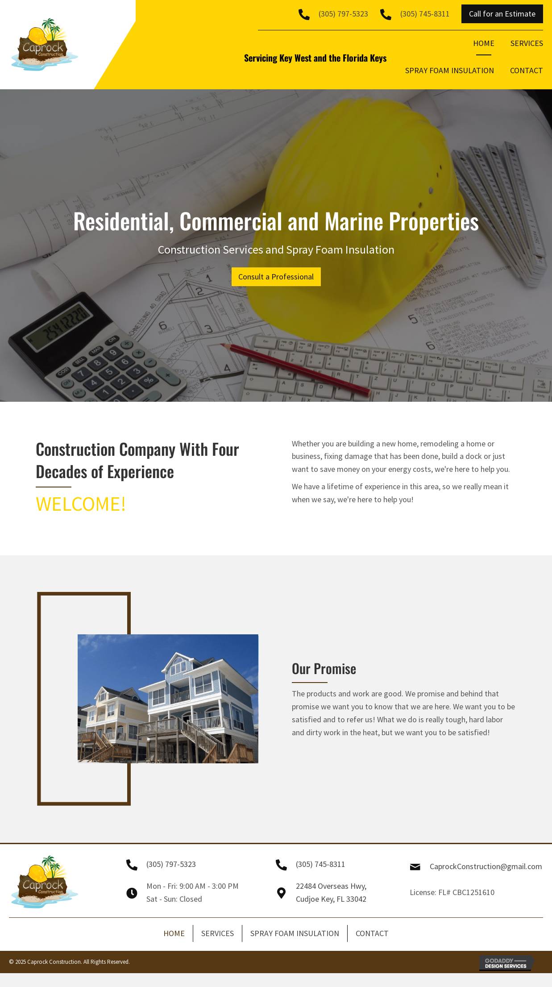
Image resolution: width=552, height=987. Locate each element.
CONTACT (372, 933)
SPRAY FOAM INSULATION (294, 933)
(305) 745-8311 (425, 13)
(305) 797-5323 (343, 13)
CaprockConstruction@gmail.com (486, 866)
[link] (483, 46)
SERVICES (217, 933)
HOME (174, 933)
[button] (502, 13)
